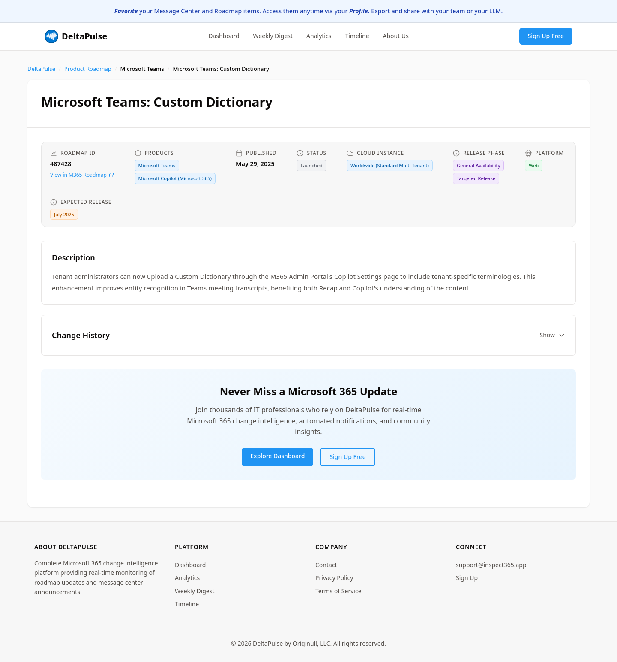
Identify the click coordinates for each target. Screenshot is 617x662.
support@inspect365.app (491, 565)
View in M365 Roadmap (82, 174)
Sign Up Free (546, 36)
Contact (326, 565)
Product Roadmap (87, 69)
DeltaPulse (41, 69)
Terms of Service (338, 591)
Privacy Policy (334, 578)
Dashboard (223, 36)
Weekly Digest (273, 36)
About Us (396, 36)
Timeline (357, 36)
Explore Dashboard (277, 456)
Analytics (318, 36)
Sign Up (467, 578)
